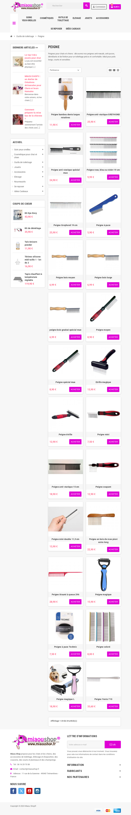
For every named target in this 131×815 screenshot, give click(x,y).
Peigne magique (103, 594)
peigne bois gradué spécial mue (65, 330)
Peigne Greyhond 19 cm (65, 225)
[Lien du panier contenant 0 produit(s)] (115, 6)
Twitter (21, 791)
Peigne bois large (103, 277)
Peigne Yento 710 (103, 699)
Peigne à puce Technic (65, 647)
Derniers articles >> (25, 47)
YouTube (29, 791)
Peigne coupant (103, 487)
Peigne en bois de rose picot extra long (103, 540)
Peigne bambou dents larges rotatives (65, 116)
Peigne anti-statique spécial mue (65, 171)
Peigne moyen (103, 330)
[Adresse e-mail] (86, 744)
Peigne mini (103, 434)
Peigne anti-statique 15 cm (65, 487)
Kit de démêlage (33, 228)
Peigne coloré (103, 647)
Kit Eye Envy (31, 213)
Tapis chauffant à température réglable (33, 277)
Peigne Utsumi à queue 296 (65, 594)
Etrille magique (103, 382)
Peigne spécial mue (65, 382)
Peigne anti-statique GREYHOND (103, 114)
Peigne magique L (65, 699)
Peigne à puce (103, 225)
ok (113, 744)
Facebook (13, 791)
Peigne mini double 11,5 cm (65, 539)
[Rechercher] (68, 5)
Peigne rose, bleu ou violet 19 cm (103, 170)
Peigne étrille (65, 434)
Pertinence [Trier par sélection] (54, 70)
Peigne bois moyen (65, 277)
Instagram (37, 791)
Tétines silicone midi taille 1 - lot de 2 (33, 259)
